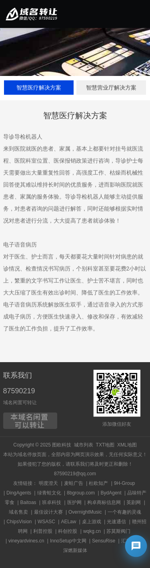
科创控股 (67, 531)
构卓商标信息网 (104, 502)
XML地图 (127, 445)
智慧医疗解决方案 (38, 87)
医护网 (74, 502)
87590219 (19, 391)
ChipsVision (19, 521)
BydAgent (111, 493)
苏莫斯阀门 (118, 531)
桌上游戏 (91, 521)
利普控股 (42, 531)
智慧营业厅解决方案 (111, 87)
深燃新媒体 (75, 550)
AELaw (68, 521)
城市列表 (83, 445)
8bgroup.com (81, 493)
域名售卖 (18, 512)
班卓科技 (51, 502)
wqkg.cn (92, 531)
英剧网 (133, 502)
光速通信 (116, 521)
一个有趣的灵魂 (124, 512)
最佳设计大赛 (48, 512)
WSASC (46, 521)
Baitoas (28, 502)
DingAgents (18, 493)
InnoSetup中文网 (68, 541)
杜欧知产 (98, 483)
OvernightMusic (85, 512)
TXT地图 (105, 445)
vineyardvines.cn (26, 541)
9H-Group (124, 483)
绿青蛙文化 (49, 493)
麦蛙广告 (73, 483)
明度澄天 (48, 483)
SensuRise (103, 541)
